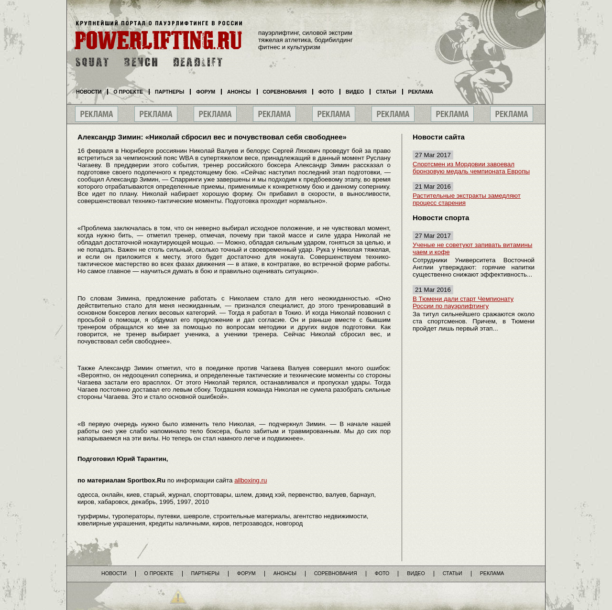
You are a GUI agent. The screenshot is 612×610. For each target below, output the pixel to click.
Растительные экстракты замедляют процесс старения (467, 199)
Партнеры (169, 92)
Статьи (386, 92)
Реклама (420, 92)
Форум (205, 92)
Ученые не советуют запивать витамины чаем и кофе (472, 248)
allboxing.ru (250, 480)
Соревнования (285, 92)
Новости (88, 92)
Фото (326, 92)
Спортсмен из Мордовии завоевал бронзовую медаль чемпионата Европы (471, 168)
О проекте (128, 92)
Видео (355, 92)
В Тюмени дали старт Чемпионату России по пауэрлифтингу (463, 302)
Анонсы (239, 92)
